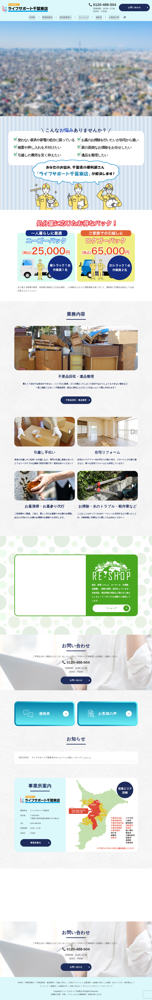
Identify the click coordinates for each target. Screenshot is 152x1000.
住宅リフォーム (75, 982)
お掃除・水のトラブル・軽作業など (119, 982)
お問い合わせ (134, 7)
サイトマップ (107, 986)
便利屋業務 (65, 17)
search (124, 17)
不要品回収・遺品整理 (76, 400)
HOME (33, 17)
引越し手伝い (61, 982)
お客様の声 (113, 17)
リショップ (83, 17)
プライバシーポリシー (91, 986)
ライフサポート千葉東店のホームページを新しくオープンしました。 (62, 757)
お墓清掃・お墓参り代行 (93, 982)
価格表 (98, 17)
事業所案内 (48, 17)
